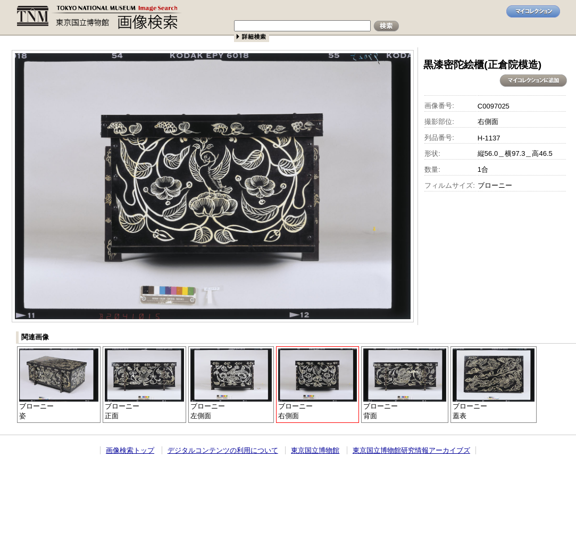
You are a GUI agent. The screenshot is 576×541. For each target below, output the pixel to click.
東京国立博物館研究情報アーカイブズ (411, 450)
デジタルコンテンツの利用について (223, 450)
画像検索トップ (130, 450)
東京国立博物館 (315, 450)
